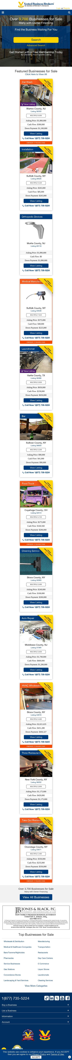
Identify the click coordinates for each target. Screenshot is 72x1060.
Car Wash (27, 82)
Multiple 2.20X (36, 450)
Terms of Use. (57, 1054)
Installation (27, 149)
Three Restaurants (31, 753)
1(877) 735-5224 (15, 998)
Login (58, 8)
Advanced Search (36, 45)
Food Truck (28, 483)
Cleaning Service (31, 550)
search (36, 39)
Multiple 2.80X (36, 786)
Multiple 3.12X (36, 183)
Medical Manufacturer (33, 281)
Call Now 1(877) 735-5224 (36, 138)
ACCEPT (36, 1057)
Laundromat (28, 348)
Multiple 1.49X (36, 854)
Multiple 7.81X (36, 315)
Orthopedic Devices (32, 216)
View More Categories (36, 985)
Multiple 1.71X (36, 517)
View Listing (36, 133)
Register (67, 8)
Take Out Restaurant (33, 820)
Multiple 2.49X (36, 584)
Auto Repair (28, 618)
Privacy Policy (39, 1054)
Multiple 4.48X (36, 719)
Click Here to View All (36, 74)
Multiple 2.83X (36, 382)
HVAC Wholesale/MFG (34, 685)
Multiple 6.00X (36, 115)
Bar (23, 416)
